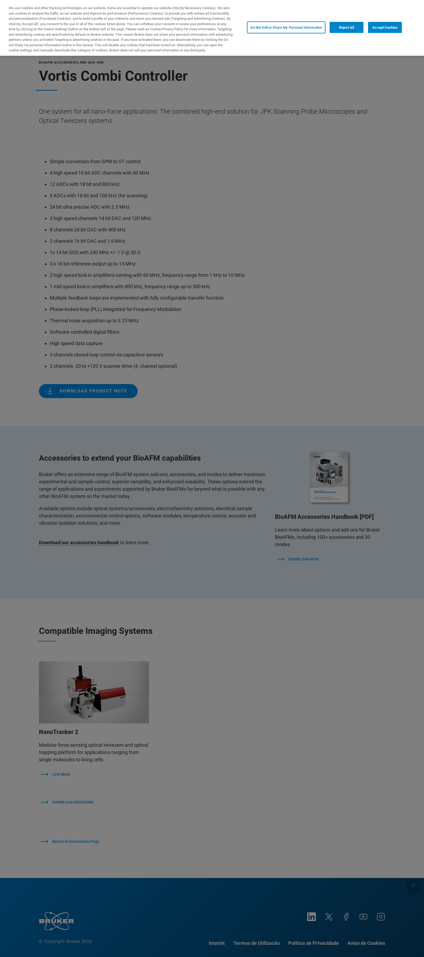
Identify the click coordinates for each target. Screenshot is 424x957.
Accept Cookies (385, 27)
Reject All (346, 27)
